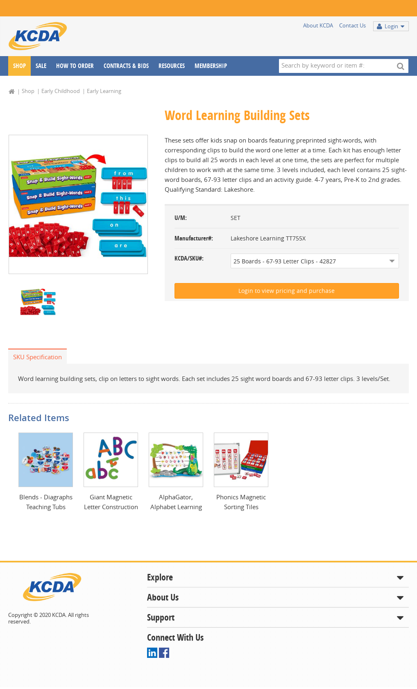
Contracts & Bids (126, 65)
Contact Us (352, 25)
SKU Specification (37, 357)
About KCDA (318, 25)
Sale (41, 65)
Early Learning (104, 91)
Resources (172, 65)
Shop (19, 65)
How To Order (75, 65)
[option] (78, 204)
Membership (211, 65)
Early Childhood (60, 91)
